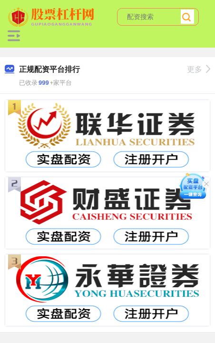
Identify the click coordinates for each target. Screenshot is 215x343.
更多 (198, 69)
